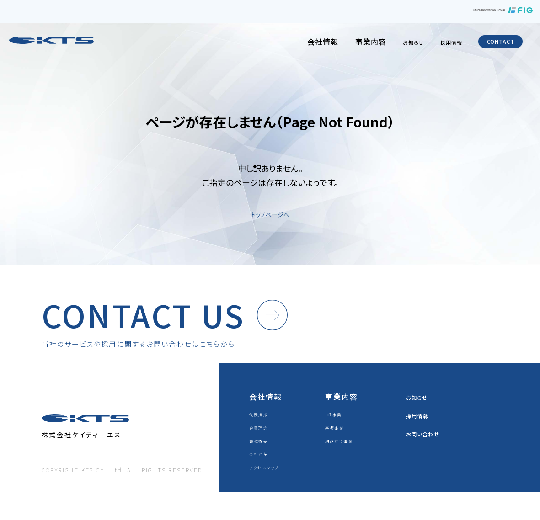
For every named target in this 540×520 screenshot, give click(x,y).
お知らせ (382, 44)
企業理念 (262, 439)
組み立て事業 (344, 452)
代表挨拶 (262, 426)
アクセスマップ (269, 479)
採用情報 (429, 44)
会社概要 (262, 452)
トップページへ (270, 213)
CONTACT (492, 44)
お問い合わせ (430, 445)
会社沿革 (262, 466)
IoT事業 (336, 426)
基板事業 (338, 439)
